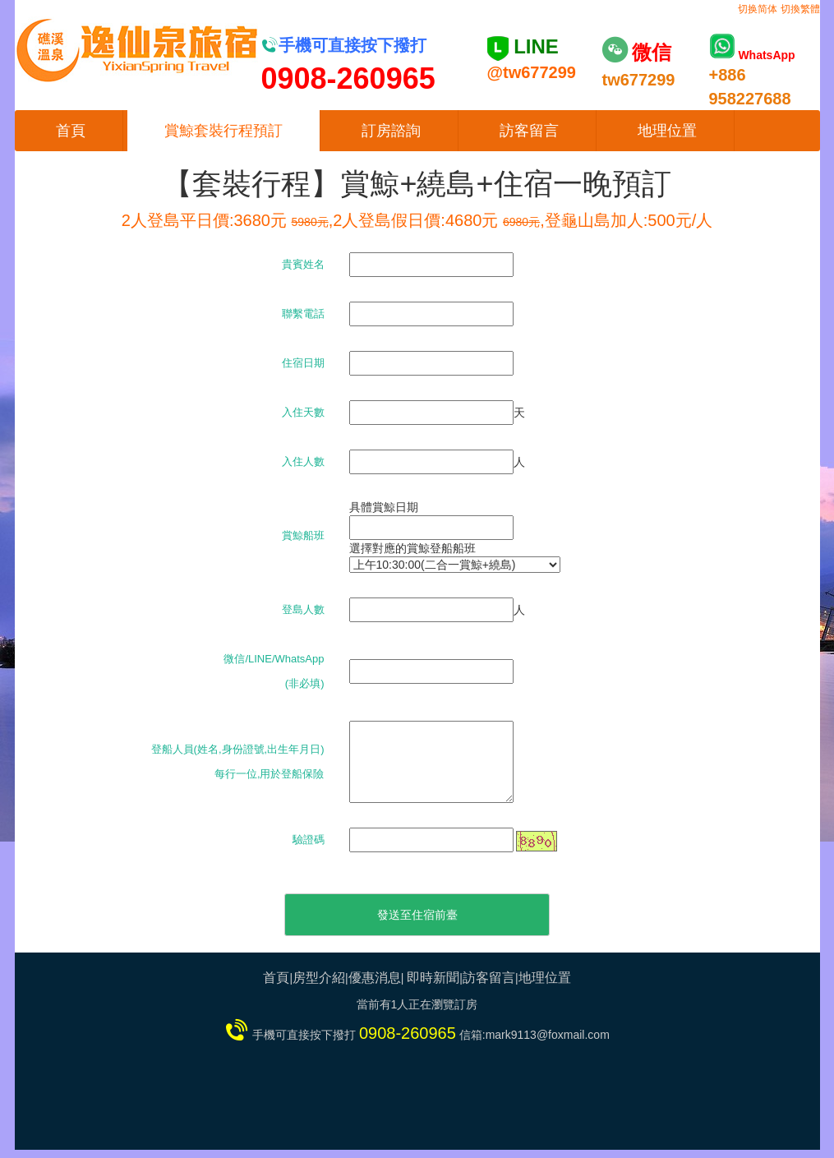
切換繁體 (800, 9)
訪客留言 (529, 130)
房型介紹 (319, 978)
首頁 (70, 130)
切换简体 (757, 9)
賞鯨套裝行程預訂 (223, 130)
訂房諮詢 (391, 130)
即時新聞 (433, 978)
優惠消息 (374, 978)
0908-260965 (407, 1033)
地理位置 (667, 130)
